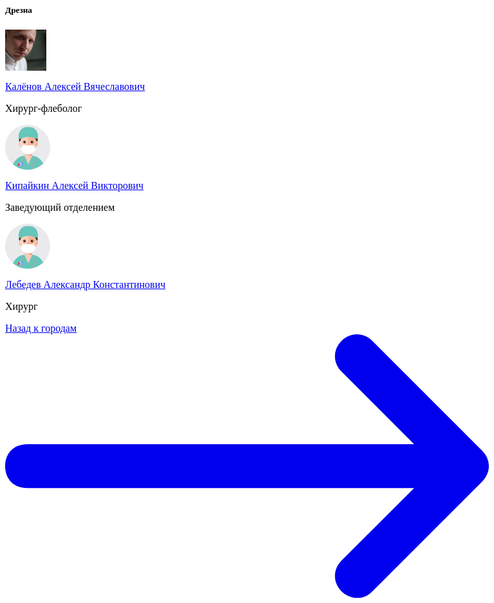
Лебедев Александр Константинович (85, 284)
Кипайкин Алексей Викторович (74, 185)
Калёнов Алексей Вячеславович (75, 86)
